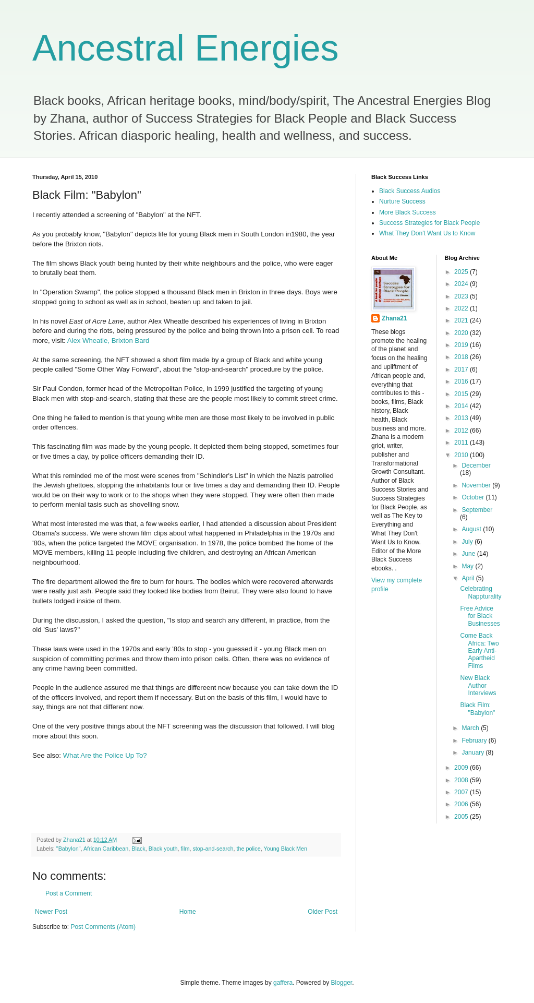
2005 (462, 816)
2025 (462, 272)
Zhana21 (394, 318)
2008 (462, 780)
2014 (462, 406)
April (469, 578)
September (477, 510)
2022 (462, 308)
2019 (462, 345)
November (477, 485)
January (474, 752)
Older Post (322, 911)
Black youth (163, 848)
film (185, 848)
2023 (462, 296)
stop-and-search (212, 848)
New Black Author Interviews (478, 685)
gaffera (283, 982)
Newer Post (51, 911)
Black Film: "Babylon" (477, 708)
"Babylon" (68, 848)
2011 (462, 442)
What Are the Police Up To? (105, 755)
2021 (462, 320)
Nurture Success (402, 201)
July (468, 541)
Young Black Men (285, 848)
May (468, 566)
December (476, 465)
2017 (462, 369)
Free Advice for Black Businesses (480, 616)
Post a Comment (68, 893)
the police (248, 848)
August (472, 529)
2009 (462, 767)
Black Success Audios (409, 191)
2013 (462, 418)
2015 (462, 394)
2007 (462, 792)
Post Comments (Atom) (103, 926)
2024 (462, 284)
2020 (462, 333)
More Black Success (407, 212)
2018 (462, 357)
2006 (462, 804)
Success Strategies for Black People (429, 222)
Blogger (342, 982)
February (475, 740)
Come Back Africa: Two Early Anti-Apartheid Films (479, 651)
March (471, 728)
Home (187, 911)
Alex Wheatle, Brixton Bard (108, 340)
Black (138, 848)
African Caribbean (105, 848)
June (469, 553)
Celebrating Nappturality (480, 592)
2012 (462, 430)
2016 (462, 381)
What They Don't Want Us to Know (427, 233)
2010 (462, 455)
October (474, 497)
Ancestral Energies (185, 48)
